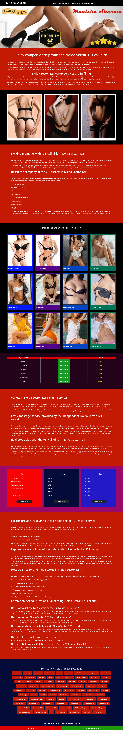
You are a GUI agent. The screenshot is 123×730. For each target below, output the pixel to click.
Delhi (59, 3)
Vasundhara (100, 695)
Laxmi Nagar (60, 681)
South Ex (38, 681)
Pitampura (72, 681)
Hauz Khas (17, 673)
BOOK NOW (24, 501)
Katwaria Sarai (19, 690)
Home (54, 3)
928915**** (102, 361)
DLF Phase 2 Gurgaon (25, 712)
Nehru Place (17, 677)
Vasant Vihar (63, 695)
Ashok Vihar (49, 673)
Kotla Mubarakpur (77, 686)
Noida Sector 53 (51, 708)
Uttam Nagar (23, 695)
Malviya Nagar (30, 677)
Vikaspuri (105, 690)
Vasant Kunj (69, 677)
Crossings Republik (20, 699)
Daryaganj (28, 681)
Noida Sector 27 (75, 703)
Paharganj (106, 677)
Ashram (82, 681)
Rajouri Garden (93, 690)
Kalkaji (34, 695)
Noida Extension (87, 3)
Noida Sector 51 (23, 708)
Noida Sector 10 (103, 699)
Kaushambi (51, 699)
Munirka (52, 695)
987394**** (102, 377)
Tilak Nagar (81, 690)
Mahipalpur (105, 673)
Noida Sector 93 (89, 699)
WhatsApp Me (64, 361)
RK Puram (49, 681)
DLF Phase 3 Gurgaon (98, 708)
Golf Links (102, 686)
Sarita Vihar (33, 686)
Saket (50, 677)
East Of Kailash (99, 712)
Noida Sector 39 (33, 703)
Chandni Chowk (74, 712)
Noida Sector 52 (37, 708)
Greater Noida (75, 3)
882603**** (102, 381)
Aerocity (27, 673)
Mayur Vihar (94, 677)
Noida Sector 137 (19, 703)
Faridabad (65, 3)
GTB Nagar (31, 690)
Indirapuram (87, 695)
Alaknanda (38, 673)
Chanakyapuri (61, 712)
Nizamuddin (93, 681)
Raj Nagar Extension (37, 699)
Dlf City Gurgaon (41, 712)
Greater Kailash (81, 677)
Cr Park (43, 695)
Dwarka (41, 677)
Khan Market (90, 686)
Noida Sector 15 (65, 708)
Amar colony (21, 686)
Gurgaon (68, 673)
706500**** (102, 365)
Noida (59, 673)
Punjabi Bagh (69, 690)
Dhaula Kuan (75, 695)
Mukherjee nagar (55, 690)
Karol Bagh (42, 690)
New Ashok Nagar (74, 699)
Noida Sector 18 (61, 703)
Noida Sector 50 (103, 703)
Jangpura (104, 681)
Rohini (59, 677)
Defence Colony (62, 686)
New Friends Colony (47, 686)
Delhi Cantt (87, 712)
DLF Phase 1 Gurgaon (81, 708)
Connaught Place (92, 673)
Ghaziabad (79, 673)
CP (51, 712)
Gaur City (61, 699)
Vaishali (18, 681)
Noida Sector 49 (47, 703)
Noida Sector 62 (89, 703)
